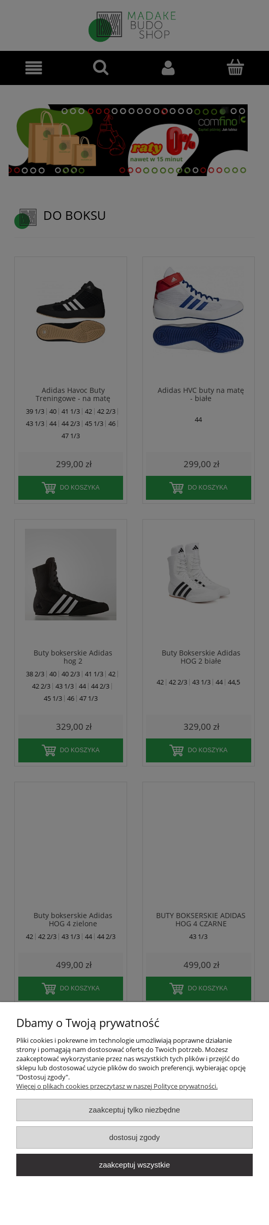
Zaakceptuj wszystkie (134, 1164)
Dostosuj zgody (134, 1137)
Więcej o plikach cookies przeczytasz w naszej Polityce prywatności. (117, 1086)
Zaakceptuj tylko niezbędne (134, 1109)
